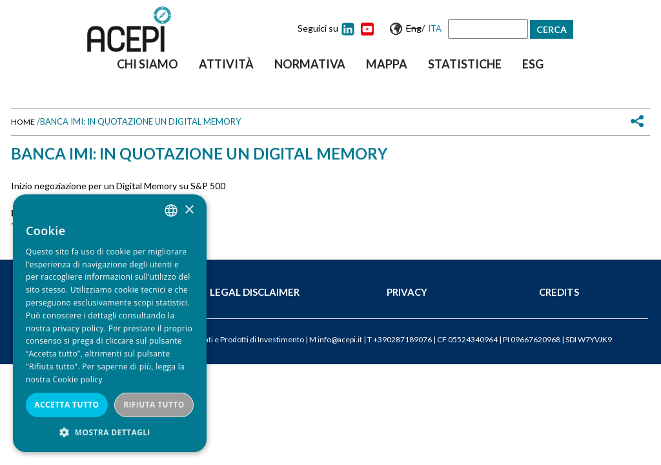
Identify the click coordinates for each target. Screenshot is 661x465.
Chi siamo (147, 64)
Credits (559, 292)
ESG (533, 64)
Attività (226, 64)
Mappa (386, 64)
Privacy (407, 292)
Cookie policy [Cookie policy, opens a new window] (77, 379)
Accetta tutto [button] (66, 404)
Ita (435, 28)
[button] (110, 432)
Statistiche (465, 64)
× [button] (189, 210)
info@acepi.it (340, 339)
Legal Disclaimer (255, 292)
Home (23, 122)
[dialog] (110, 323)
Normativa (309, 64)
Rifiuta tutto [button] (154, 404)
